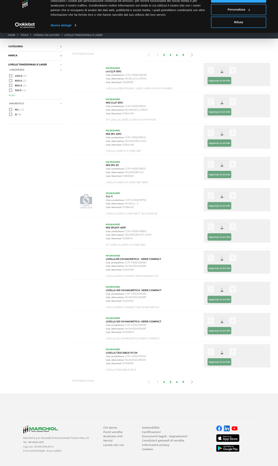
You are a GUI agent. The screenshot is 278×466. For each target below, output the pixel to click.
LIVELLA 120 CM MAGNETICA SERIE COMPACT (133, 338)
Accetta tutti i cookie (239, 10)
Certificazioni (151, 432)
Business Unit (113, 436)
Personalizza (239, 22)
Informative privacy (156, 445)
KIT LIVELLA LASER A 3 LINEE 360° (126, 244)
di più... (13, 95)
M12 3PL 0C (112, 165)
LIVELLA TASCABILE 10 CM (121, 352)
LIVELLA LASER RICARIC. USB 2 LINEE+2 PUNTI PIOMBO (139, 88)
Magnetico (16, 103)
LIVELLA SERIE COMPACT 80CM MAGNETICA (132, 276)
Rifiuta (238, 35)
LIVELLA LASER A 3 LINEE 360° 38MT (127, 182)
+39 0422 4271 (35, 442)
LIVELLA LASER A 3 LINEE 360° (124, 150)
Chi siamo (110, 427)
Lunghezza (16, 69)
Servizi (108, 440)
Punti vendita (113, 432)
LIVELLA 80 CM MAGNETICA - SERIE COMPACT (133, 259)
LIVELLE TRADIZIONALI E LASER (27, 64)
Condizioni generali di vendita (163, 440)
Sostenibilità (150, 427)
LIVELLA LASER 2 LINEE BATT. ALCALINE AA (132, 213)
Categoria (15, 46)
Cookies (147, 449)
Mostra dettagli (61, 38)
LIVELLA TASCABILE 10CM (121, 369)
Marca (12, 55)
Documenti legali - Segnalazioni (164, 436)
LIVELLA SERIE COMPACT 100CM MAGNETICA (132, 307)
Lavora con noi (113, 445)
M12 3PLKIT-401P (116, 227)
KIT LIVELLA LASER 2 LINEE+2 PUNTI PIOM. (131, 119)
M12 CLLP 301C (114, 102)
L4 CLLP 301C (114, 71)
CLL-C (109, 196)
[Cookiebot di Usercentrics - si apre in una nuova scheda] (25, 38)
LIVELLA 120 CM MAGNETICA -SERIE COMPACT (133, 321)
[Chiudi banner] (272, 6)
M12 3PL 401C (114, 133)
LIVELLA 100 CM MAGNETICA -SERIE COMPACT (133, 290)
